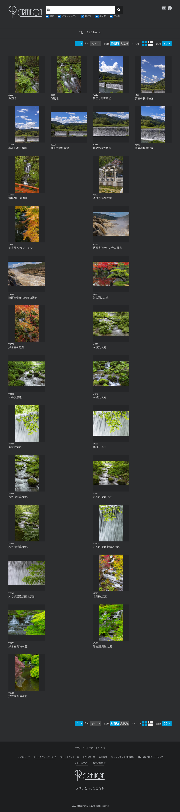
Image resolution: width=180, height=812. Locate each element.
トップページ (23, 757)
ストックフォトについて (44, 757)
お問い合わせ (99, 763)
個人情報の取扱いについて (150, 757)
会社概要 (103, 757)
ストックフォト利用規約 (122, 757)
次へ (94, 43)
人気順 (124, 43)
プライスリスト (82, 763)
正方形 (117, 16)
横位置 (88, 16)
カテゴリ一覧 (89, 757)
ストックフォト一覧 (69, 757)
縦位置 (102, 16)
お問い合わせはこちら (90, 788)
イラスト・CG (69, 16)
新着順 (114, 43)
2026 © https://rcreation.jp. (82, 806)
